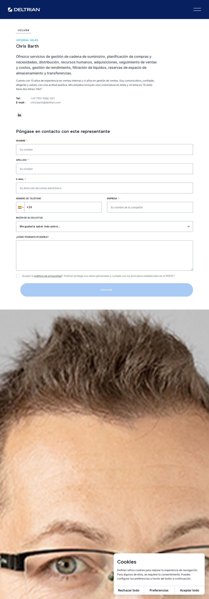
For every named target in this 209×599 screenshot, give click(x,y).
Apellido (22, 160)
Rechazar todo (128, 590)
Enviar (106, 289)
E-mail (21, 179)
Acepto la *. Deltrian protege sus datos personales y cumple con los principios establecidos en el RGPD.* (98, 276)
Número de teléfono (28, 198)
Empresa (113, 198)
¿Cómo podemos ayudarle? (32, 237)
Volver (23, 30)
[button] (20, 207)
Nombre (21, 140)
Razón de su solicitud (29, 217)
